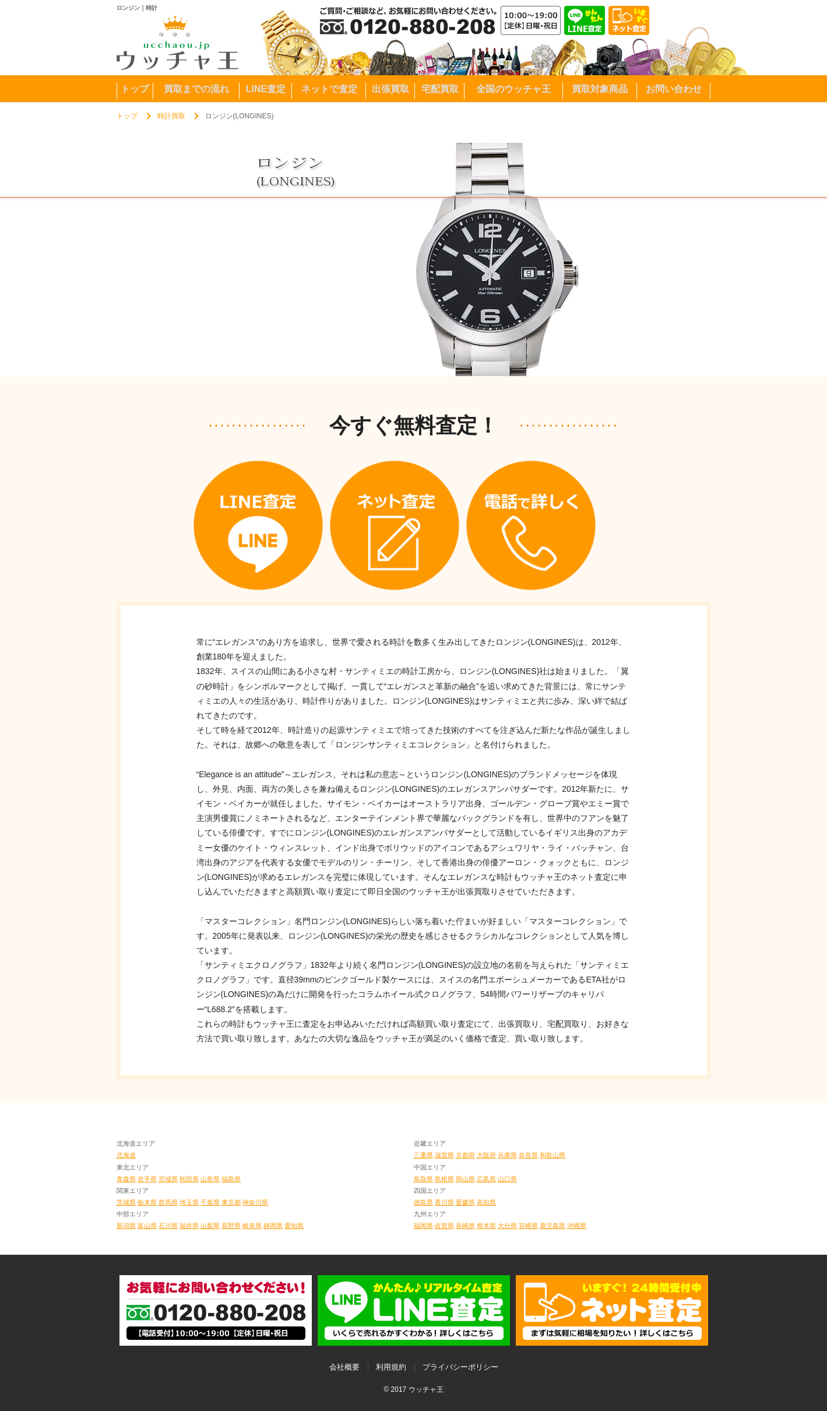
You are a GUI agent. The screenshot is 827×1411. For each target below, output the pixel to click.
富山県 (147, 1225)
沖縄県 (576, 1225)
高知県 (486, 1202)
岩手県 (147, 1178)
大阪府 (486, 1155)
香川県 (444, 1202)
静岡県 (273, 1225)
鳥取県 (423, 1178)
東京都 (231, 1202)
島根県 (444, 1178)
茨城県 (126, 1202)
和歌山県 (552, 1155)
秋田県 (189, 1178)
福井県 (189, 1225)
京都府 (465, 1155)
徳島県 (423, 1202)
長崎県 (465, 1225)
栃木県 (147, 1202)
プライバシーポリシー (460, 1367)
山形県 (210, 1178)
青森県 (126, 1178)
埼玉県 (189, 1202)
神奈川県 (255, 1202)
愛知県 (294, 1225)
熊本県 (486, 1225)
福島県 (231, 1178)
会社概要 (344, 1367)
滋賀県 (444, 1155)
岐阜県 (252, 1225)
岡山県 (465, 1178)
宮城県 (168, 1178)
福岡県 (423, 1225)
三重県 (423, 1155)
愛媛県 (465, 1202)
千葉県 (210, 1202)
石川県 (168, 1225)
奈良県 (528, 1155)
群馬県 (168, 1202)
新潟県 (126, 1225)
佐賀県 (444, 1225)
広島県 (486, 1178)
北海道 (126, 1155)
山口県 (507, 1178)
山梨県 (210, 1225)
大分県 (507, 1225)
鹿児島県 (552, 1225)
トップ (127, 116)
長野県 (231, 1225)
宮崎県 (528, 1225)
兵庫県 (507, 1155)
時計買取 (171, 116)
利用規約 (391, 1367)
